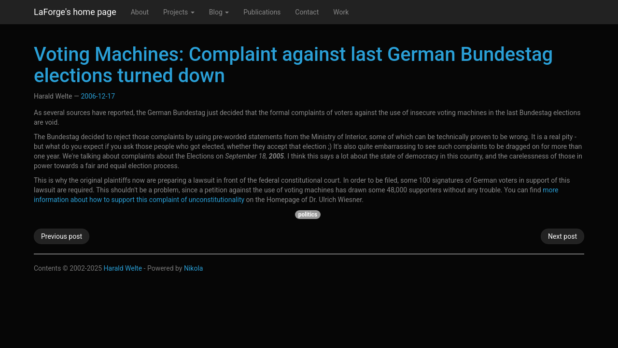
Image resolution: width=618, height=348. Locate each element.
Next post (562, 236)
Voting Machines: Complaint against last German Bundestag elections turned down (293, 65)
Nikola (193, 268)
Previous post (61, 236)
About (140, 12)
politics (308, 214)
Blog (219, 12)
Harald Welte (123, 268)
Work (341, 12)
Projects (179, 12)
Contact (307, 12)
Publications (262, 12)
